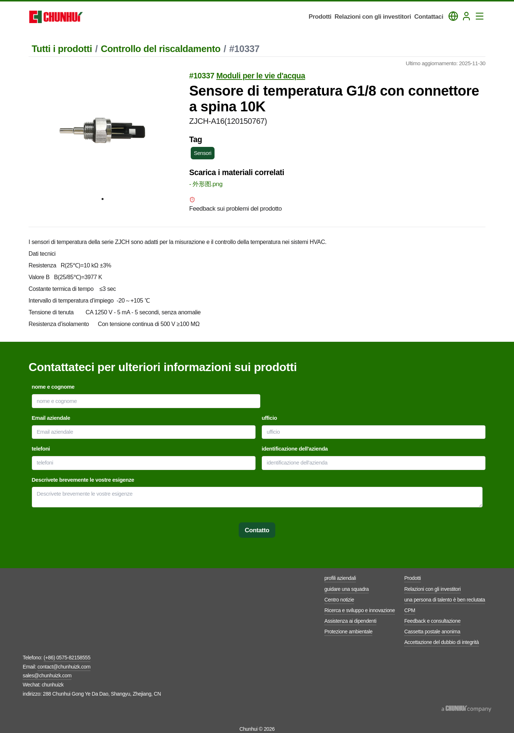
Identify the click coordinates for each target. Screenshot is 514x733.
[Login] (466, 16)
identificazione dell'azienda (295, 449)
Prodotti (412, 578)
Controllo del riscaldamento (160, 49)
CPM (409, 610)
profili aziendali (340, 578)
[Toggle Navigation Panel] (479, 16)
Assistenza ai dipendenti (350, 621)
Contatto (257, 530)
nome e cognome (53, 387)
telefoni (41, 449)
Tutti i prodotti (62, 49)
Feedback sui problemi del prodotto (235, 204)
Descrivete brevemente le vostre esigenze (83, 480)
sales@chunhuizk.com (47, 675)
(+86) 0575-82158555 (67, 657)
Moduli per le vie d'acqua (260, 75)
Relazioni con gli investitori (432, 589)
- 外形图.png (206, 184)
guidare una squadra (346, 589)
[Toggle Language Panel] (453, 16)
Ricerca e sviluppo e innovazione (359, 610)
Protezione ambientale (348, 631)
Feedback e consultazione (432, 621)
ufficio (269, 418)
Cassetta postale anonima (432, 631)
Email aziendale (51, 418)
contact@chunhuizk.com (63, 667)
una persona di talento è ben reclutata (444, 600)
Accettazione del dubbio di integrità (441, 642)
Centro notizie (339, 600)
